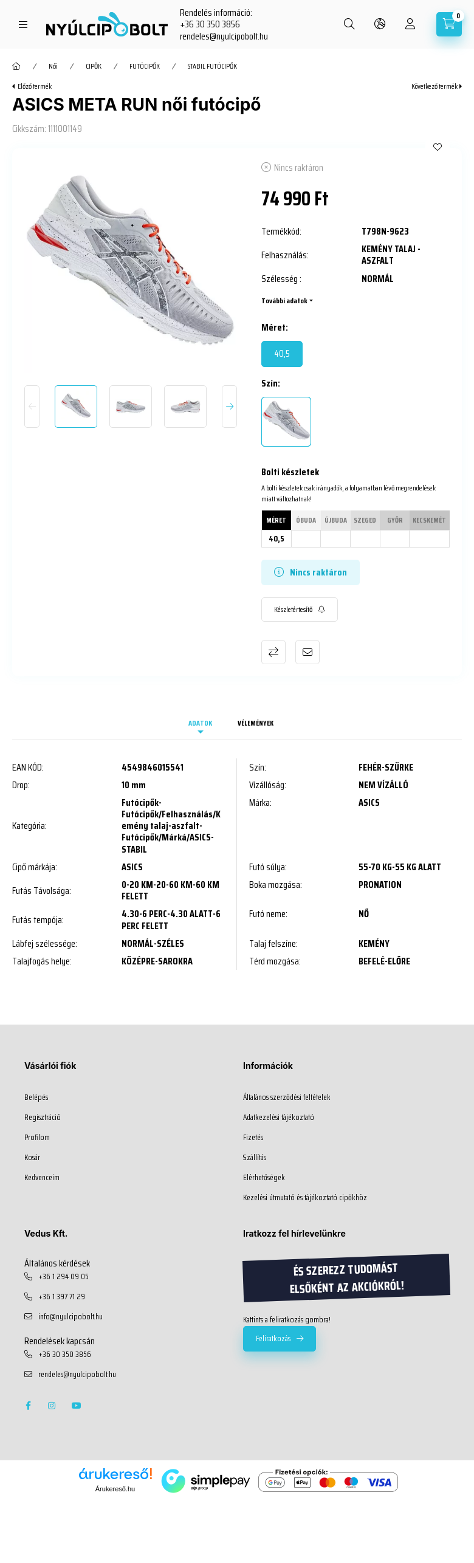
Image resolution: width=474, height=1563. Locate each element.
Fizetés (253, 1138)
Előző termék (35, 86)
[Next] (229, 406)
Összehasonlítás (273, 652)
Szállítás (254, 1158)
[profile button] (410, 24)
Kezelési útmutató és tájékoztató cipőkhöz (305, 1198)
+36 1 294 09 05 (63, 1277)
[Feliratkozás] (299, 609)
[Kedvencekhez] (437, 147)
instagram (52, 1405)
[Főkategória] (16, 66)
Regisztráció (42, 1117)
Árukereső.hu (115, 1489)
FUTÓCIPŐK (144, 66)
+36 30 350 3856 (210, 24)
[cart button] (449, 24)
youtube (76, 1405)
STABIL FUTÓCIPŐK (212, 66)
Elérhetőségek (264, 1178)
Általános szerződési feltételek (287, 1097)
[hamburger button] (23, 24)
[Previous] (32, 406)
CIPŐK (93, 66)
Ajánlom (307, 652)
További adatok (284, 300)
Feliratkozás (273, 1338)
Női (53, 66)
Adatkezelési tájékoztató (278, 1117)
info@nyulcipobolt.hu (70, 1317)
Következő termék (434, 86)
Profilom (37, 1138)
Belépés (36, 1097)
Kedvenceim (42, 1178)
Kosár (32, 1158)
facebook (28, 1405)
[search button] (349, 24)
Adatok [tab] (200, 723)
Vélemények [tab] (255, 723)
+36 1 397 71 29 (61, 1297)
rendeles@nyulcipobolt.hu (224, 36)
